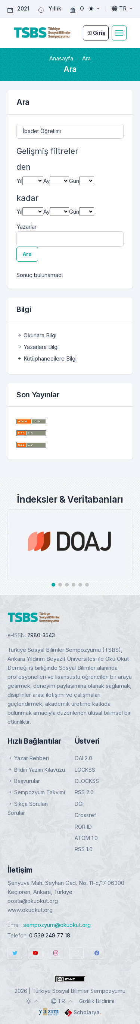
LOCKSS (85, 770)
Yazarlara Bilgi (37, 346)
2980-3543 (41, 635)
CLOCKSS (87, 781)
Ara (27, 254)
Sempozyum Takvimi (36, 792)
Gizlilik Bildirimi (96, 1001)
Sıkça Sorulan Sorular (27, 808)
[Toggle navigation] (119, 32)
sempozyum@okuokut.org (57, 924)
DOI (79, 804)
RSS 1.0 (84, 849)
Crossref (85, 815)
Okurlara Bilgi (36, 335)
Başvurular (23, 781)
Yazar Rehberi (28, 758)
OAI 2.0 (83, 758)
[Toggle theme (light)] (94, 8)
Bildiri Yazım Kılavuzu (36, 770)
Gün (74, 180)
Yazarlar (26, 226)
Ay (46, 180)
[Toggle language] (122, 8)
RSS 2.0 (84, 792)
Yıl (19, 180)
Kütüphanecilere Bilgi (46, 358)
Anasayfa (61, 58)
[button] (53, 585)
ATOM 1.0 (86, 838)
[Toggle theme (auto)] (32, 1001)
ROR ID (83, 826)
